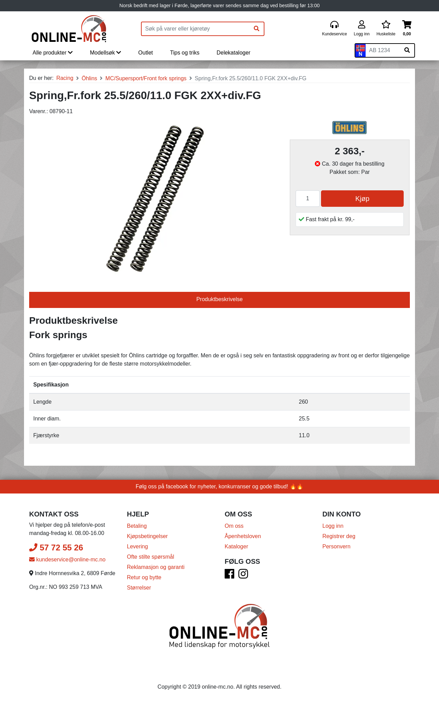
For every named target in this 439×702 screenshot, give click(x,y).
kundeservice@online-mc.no (67, 559)
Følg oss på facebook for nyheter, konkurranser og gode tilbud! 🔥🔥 (220, 486)
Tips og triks (185, 53)
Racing (64, 78)
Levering (137, 546)
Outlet (145, 53)
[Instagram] (243, 576)
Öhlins (89, 78)
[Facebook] (229, 576)
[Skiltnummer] (383, 50)
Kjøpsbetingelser (147, 536)
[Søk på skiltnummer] (407, 50)
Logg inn (332, 526)
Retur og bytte (144, 577)
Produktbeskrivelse (219, 299)
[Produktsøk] (195, 28)
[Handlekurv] (407, 28)
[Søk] (256, 29)
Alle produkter (53, 53)
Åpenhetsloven (243, 536)
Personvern (336, 546)
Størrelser (139, 588)
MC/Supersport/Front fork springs (146, 78)
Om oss (234, 526)
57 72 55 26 (56, 547)
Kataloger (236, 546)
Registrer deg (338, 536)
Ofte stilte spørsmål (150, 557)
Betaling (137, 526)
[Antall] (308, 198)
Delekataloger (233, 53)
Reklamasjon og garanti (156, 567)
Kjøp (362, 198)
